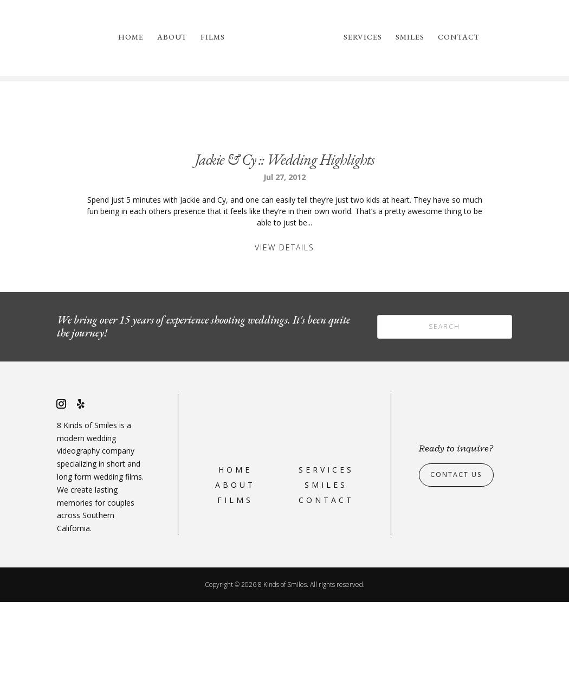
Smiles (410, 37)
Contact (459, 37)
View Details (284, 323)
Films (213, 37)
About (172, 37)
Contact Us (459, 550)
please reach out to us (455, 128)
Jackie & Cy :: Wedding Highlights (284, 235)
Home (131, 37)
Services (363, 37)
